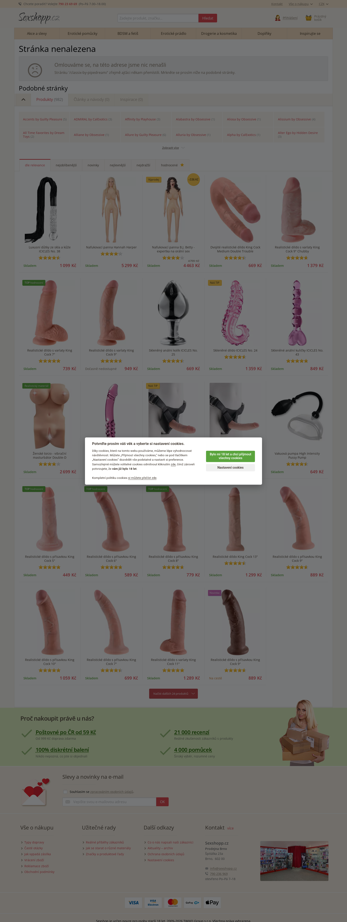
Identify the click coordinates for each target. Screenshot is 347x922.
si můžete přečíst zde (142, 478)
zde (173, 464)
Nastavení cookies (230, 468)
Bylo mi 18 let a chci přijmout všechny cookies (230, 456)
